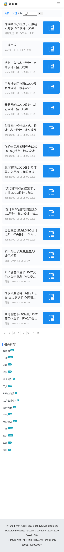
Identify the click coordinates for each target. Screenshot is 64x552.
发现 (14, 13)
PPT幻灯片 (10, 393)
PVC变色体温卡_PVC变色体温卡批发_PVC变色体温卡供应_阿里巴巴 (20, 277)
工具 (7, 386)
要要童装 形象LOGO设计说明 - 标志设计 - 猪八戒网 (21, 235)
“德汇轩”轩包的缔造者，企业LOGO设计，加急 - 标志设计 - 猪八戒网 (20, 193)
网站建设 (10, 421)
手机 (7, 414)
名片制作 (9, 379)
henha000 (10, 72)
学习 (8, 435)
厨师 (7, 260)
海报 (7, 372)
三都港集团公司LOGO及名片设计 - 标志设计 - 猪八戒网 (21, 88)
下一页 (35, 333)
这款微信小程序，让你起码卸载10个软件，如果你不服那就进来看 (21, 28)
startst (8, 50)
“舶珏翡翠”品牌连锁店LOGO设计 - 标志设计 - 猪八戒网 (21, 214)
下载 (8, 428)
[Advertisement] (32, 487)
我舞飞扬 (9, 33)
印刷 (7, 364)
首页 (7, 13)
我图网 (8, 350)
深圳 (7, 450)
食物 (7, 443)
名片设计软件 (11, 400)
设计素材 (9, 407)
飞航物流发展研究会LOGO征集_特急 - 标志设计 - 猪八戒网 (21, 151)
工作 (8, 357)
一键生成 (10, 45)
